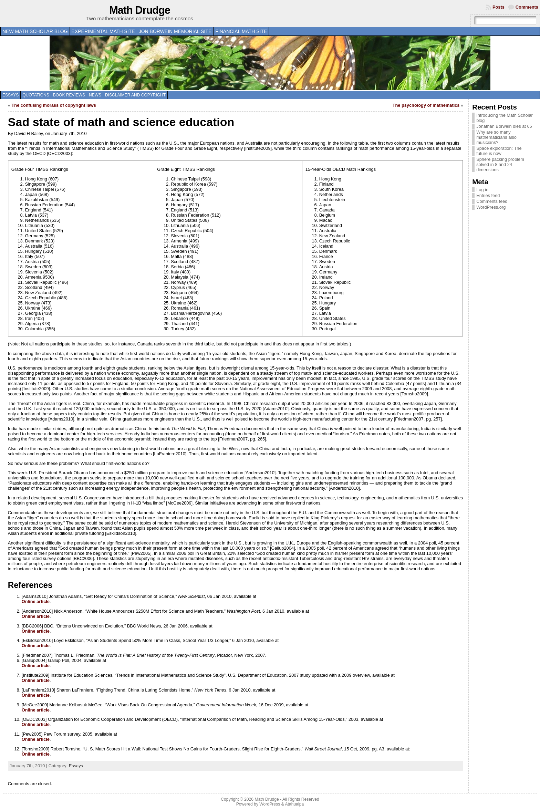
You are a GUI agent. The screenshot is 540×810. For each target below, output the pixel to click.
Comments (527, 7)
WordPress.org (491, 207)
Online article (36, 601)
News (95, 95)
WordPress (269, 804)
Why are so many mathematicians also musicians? (496, 137)
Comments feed (491, 201)
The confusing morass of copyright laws (54, 105)
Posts (498, 7)
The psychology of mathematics (426, 105)
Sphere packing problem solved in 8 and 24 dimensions (500, 164)
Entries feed (488, 195)
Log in (482, 189)
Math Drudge (139, 10)
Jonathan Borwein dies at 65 (504, 126)
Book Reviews (69, 95)
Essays (10, 95)
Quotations (35, 95)
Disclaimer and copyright (135, 95)
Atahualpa (294, 804)
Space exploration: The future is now (498, 151)
